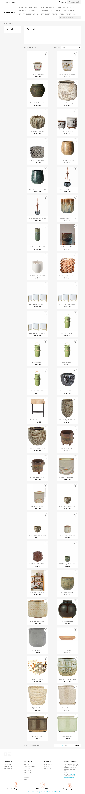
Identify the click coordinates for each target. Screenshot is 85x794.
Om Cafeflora (27, 770)
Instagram (9, 754)
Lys (38, 14)
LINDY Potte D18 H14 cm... (37, 132)
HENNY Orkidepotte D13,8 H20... (67, 420)
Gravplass (33, 11)
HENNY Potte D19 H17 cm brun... (37, 448)
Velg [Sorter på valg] (71, 48)
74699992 (13, 2)
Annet (36, 7)
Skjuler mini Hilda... (37, 736)
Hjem (21, 7)
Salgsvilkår (27, 768)
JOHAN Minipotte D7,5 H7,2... (67, 535)
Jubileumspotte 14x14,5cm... (67, 74)
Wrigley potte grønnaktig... (37, 103)
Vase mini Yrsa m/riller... (67, 621)
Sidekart (26, 777)
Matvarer (28, 7)
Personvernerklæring (30, 766)
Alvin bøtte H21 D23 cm (37, 391)
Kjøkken (70, 7)
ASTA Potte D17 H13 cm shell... (37, 160)
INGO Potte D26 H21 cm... (67, 391)
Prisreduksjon (8, 764)
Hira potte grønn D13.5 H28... (37, 247)
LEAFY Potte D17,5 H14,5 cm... (67, 506)
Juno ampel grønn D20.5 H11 (67, 189)
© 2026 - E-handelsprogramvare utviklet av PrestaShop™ (42, 792)
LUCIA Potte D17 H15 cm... (37, 477)
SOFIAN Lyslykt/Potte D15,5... (67, 275)
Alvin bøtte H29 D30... (67, 333)
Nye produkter (8, 766)
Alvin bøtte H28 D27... (67, 362)
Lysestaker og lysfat (27, 14)
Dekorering (43, 11)
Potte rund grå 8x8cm (37, 650)
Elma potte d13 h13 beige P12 (37, 506)
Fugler (58, 7)
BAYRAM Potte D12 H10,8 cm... (37, 564)
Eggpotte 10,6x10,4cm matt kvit (37, 275)
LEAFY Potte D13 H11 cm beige (37, 535)
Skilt (42, 7)
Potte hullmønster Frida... (37, 621)
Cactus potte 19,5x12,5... (37, 679)
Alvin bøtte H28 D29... (37, 362)
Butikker (26, 779)
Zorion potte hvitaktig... (67, 103)
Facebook (5, 754)
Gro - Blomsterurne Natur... (37, 420)
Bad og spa (23, 11)
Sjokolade (50, 7)
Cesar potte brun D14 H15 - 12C (67, 218)
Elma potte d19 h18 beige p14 (67, 477)
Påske (52, 11)
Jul (64, 7)
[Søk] (70, 17)
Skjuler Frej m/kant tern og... (67, 679)
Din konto (47, 761)
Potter (71, 11)
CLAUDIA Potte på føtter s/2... (67, 132)
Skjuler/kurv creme (37, 708)
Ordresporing (48, 764)
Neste (78, 746)
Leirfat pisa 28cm (67, 650)
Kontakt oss (27, 775)
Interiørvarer (61, 11)
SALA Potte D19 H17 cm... (67, 592)
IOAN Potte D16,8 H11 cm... (37, 592)
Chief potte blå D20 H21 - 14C (37, 189)
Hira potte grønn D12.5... (67, 247)
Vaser (61, 14)
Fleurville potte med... (38, 74)
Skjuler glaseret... (67, 708)
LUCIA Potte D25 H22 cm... (67, 448)
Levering (26, 764)
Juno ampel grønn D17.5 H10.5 (37, 218)
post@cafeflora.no (69, 777)
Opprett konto (48, 768)
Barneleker (45, 14)
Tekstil (54, 14)
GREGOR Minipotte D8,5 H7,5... (67, 564)
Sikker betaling (28, 773)
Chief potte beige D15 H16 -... (67, 160)
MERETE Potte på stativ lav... (37, 304)
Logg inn (46, 766)
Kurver (68, 14)
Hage (75, 14)
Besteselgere (8, 768)
